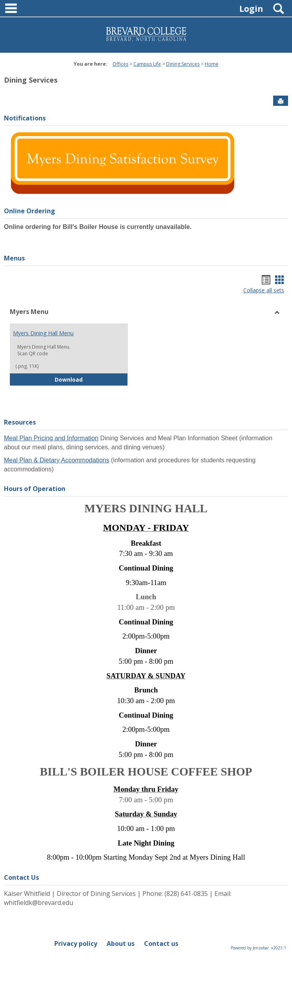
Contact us (161, 943)
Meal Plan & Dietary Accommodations (56, 460)
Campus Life (147, 64)
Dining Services (183, 64)
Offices (120, 64)
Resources (20, 422)
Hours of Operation (34, 488)
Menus (14, 258)
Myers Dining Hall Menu (43, 333)
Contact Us (21, 877)
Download (91, 379)
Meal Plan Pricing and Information (51, 438)
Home (211, 64)
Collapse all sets (263, 290)
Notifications (25, 118)
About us (121, 943)
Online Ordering (29, 211)
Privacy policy (75, 943)
